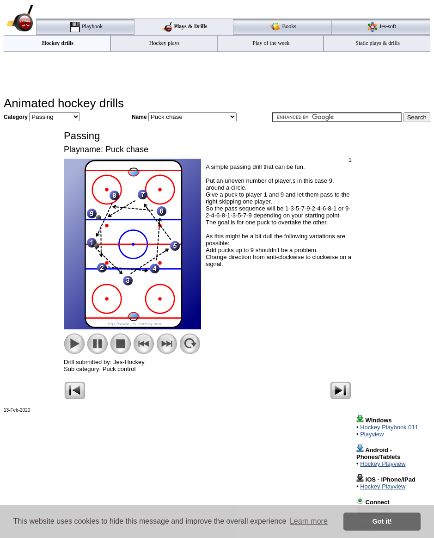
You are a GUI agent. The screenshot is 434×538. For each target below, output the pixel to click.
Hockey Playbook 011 (389, 427)
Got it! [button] (382, 521)
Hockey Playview (382, 463)
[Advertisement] (217, 74)
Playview (372, 434)
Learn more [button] (309, 521)
